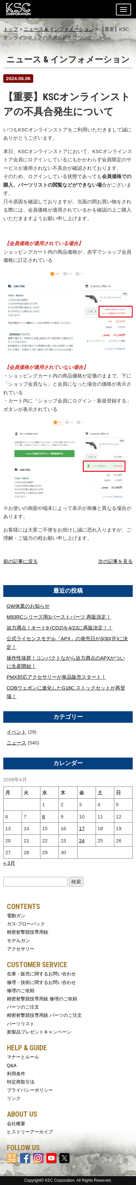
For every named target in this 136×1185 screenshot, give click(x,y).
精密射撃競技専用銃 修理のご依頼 (42, 998)
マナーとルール (23, 1057)
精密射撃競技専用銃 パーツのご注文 (44, 1015)
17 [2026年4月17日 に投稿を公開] (82, 828)
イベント (16, 732)
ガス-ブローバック (26, 923)
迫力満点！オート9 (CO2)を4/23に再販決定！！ (60, 627)
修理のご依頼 (20, 990)
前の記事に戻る (20, 561)
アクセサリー (20, 948)
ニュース (16, 742)
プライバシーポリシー (30, 1090)
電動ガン (16, 915)
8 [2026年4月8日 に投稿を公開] (43, 816)
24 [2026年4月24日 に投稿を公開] (82, 840)
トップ (10, 29)
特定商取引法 (20, 1081)
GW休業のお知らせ (28, 606)
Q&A (12, 1065)
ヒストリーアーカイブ (30, 1131)
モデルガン (18, 940)
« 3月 (9, 863)
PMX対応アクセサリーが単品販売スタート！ (56, 677)
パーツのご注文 (23, 1007)
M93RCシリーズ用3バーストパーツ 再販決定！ (59, 617)
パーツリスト (20, 1023)
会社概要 (16, 1123)
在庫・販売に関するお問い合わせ (41, 973)
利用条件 (16, 1073)
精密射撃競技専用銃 (27, 932)
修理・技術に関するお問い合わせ (41, 982)
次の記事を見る (115, 561)
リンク (14, 1098)
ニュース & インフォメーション (59, 29)
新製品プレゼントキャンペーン (39, 1032)
